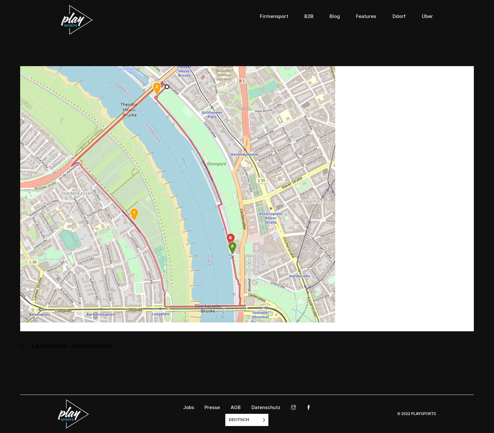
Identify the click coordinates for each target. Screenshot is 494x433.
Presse (212, 407)
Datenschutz (265, 407)
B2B (308, 16)
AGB (236, 407)
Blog (335, 16)
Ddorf (399, 16)
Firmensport (274, 16)
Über (427, 16)
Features (366, 16)
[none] (246, 420)
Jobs (188, 407)
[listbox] (246, 420)
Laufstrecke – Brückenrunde (72, 346)
